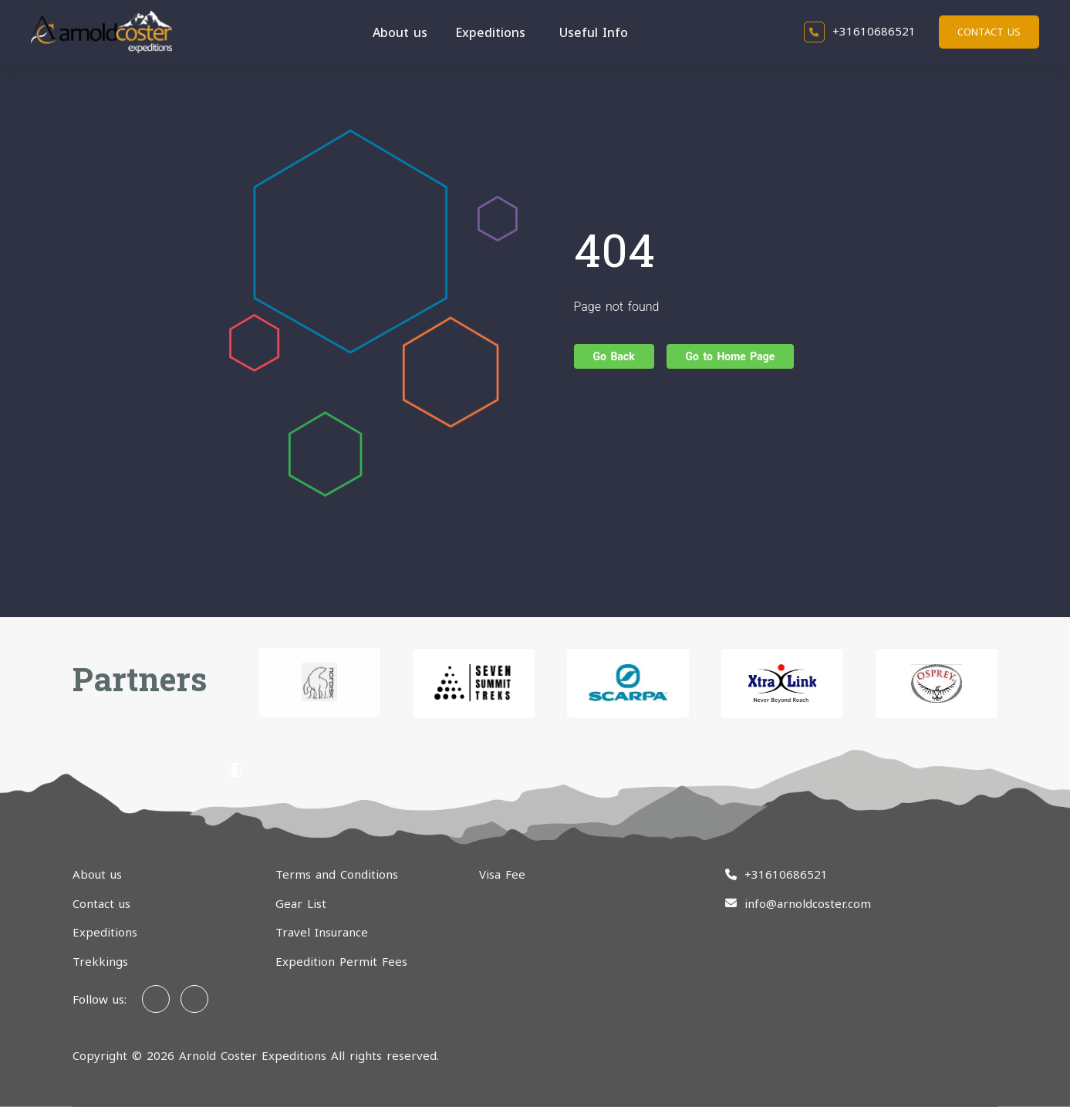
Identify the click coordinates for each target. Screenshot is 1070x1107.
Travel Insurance (321, 932)
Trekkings (100, 961)
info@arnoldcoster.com (807, 903)
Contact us (989, 32)
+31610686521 (860, 31)
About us (400, 32)
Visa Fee (502, 874)
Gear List (300, 903)
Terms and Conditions (336, 874)
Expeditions (490, 32)
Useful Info (593, 32)
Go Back (614, 356)
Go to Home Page (730, 356)
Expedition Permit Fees (341, 961)
